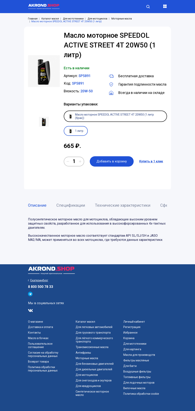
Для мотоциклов (97, 18)
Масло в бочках (38, 338)
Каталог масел (50, 18)
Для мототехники (73, 18)
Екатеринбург (39, 280)
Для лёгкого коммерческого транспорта (94, 340)
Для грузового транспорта (93, 332)
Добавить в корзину (112, 161)
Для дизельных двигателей (94, 369)
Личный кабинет (134, 321)
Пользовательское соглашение (40, 345)
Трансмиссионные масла (92, 347)
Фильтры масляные (136, 360)
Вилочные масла (134, 388)
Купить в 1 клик (151, 161)
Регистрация (131, 327)
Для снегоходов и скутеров (94, 380)
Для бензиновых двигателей (95, 363)
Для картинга (132, 349)
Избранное (130, 332)
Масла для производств (139, 354)
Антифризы (83, 352)
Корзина (128, 338)
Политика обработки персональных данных (43, 369)
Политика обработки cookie (141, 393)
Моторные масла (121, 18)
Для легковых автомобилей (94, 327)
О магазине (35, 321)
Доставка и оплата (40, 327)
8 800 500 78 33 (40, 287)
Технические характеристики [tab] (122, 205)
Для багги (130, 366)
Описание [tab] (37, 205)
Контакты (34, 332)
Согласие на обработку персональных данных (43, 354)
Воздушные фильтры (137, 371)
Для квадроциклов (88, 386)
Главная (33, 18)
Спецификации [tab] (70, 205)
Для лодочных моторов (138, 382)
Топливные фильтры (137, 377)
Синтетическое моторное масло (92, 393)
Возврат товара (38, 361)
